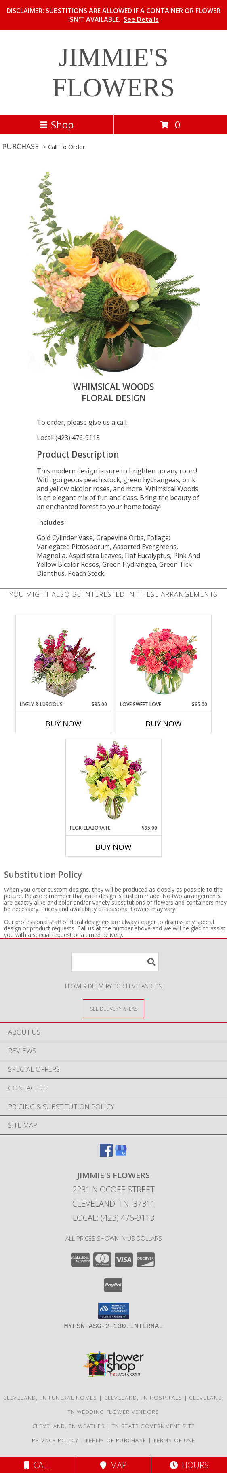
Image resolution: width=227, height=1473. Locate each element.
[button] (113, 1311)
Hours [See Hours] (189, 1465)
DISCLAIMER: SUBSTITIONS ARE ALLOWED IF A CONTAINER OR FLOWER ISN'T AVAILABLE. (113, 15)
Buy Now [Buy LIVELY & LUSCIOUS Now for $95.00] (63, 723)
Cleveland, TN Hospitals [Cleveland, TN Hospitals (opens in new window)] (143, 1397)
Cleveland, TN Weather (68, 1426)
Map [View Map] (113, 1465)
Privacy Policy (55, 1440)
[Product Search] (115, 962)
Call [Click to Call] (37, 1465)
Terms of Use (174, 1440)
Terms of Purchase (115, 1440)
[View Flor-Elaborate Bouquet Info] (113, 782)
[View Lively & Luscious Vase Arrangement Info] (63, 658)
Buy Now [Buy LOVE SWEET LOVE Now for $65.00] (163, 723)
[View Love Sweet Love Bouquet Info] (164, 658)
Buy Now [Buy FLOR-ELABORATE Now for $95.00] (113, 847)
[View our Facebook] (106, 1154)
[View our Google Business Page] (120, 1154)
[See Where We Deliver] (113, 1008)
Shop (57, 124)
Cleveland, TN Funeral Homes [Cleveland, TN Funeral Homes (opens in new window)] (50, 1397)
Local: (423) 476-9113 (68, 437)
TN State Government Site (153, 1426)
